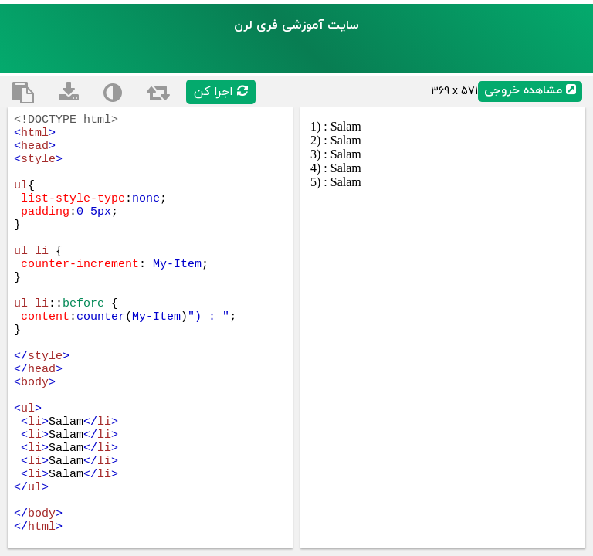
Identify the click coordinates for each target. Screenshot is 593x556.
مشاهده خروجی (530, 91)
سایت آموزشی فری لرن (296, 25)
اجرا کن (221, 91)
